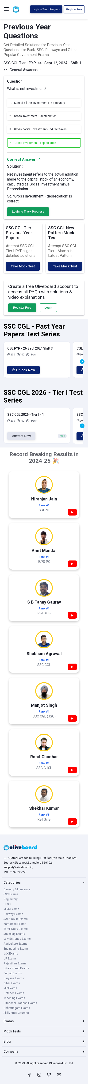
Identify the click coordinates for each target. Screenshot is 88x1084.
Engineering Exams (16, 948)
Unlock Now (23, 370)
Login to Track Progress (46, 9)
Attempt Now (21, 436)
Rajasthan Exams (15, 963)
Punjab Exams (13, 973)
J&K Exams (11, 953)
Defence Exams (14, 993)
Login (48, 307)
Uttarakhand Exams (16, 968)
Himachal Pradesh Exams (20, 1003)
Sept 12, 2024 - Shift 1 (62, 63)
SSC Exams (11, 894)
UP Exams (10, 958)
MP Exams (10, 988)
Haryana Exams (14, 978)
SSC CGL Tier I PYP (20, 63)
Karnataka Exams (15, 924)
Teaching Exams (14, 998)
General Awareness (26, 70)
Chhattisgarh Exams (17, 1008)
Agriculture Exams (15, 943)
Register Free (74, 9)
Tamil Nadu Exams (16, 929)
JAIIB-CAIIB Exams (16, 919)
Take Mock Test (23, 266)
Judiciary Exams (14, 933)
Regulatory (11, 899)
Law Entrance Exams (17, 938)
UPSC (7, 904)
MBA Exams (11, 909)
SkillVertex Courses (16, 1013)
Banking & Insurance (17, 889)
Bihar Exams (12, 983)
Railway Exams (13, 914)
